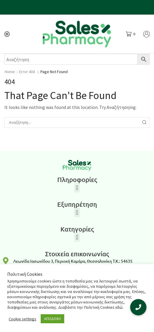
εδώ (119, 307)
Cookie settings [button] (22, 319)
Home (10, 71)
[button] (77, 188)
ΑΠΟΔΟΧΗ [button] (52, 318)
